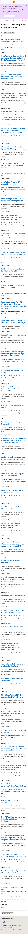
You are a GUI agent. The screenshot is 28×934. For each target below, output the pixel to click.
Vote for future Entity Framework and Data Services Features (12, 665)
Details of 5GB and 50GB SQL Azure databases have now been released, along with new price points (13, 95)
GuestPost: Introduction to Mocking (14, 596)
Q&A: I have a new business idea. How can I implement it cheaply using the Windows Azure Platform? (13, 837)
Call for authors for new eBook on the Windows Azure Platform (13, 270)
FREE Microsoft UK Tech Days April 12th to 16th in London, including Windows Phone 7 (13, 579)
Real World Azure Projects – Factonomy (10, 801)
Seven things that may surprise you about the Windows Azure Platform (13, 855)
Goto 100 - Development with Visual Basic (11, 20)
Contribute (3, 927)
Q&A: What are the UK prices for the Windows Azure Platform (14, 872)
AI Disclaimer (4, 925)
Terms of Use (19, 929)
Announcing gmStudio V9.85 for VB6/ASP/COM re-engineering (12, 199)
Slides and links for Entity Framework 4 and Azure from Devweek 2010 (11, 389)
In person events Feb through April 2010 (11, 561)
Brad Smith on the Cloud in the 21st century (12, 679)
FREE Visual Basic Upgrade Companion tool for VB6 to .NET (12, 40)
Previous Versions (13, 925)
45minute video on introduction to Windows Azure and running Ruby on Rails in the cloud (13, 236)
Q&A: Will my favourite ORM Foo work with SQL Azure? (12, 183)
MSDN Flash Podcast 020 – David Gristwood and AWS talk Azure (12, 696)
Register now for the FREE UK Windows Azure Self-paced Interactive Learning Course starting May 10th (14, 305)
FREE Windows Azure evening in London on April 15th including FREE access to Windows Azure (14, 353)
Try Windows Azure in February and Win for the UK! (13, 731)
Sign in (25, 2)
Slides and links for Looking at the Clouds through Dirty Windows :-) (13, 253)
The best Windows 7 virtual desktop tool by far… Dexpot (14, 286)
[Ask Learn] (22, 20)
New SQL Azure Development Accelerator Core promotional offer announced (11, 76)
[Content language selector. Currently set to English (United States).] (8, 918)
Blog (20, 925)
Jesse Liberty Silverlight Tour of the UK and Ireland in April (13, 508)
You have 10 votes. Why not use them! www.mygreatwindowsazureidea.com (13, 890)
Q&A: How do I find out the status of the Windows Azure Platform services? (11, 525)
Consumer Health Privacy (7, 929)
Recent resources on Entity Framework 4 (10, 423)
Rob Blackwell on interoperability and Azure (12, 371)
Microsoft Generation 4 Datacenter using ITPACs (13, 336)
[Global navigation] (1, 2)
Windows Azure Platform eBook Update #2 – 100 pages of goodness (13, 148)
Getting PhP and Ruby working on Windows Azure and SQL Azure (13, 458)
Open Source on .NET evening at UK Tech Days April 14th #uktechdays (14, 321)
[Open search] (21, 2)
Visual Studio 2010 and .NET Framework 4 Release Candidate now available (12, 713)
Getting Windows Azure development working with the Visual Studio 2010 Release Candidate (10, 646)
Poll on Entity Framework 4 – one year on (12, 406)
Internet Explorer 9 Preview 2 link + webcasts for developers (13, 113)
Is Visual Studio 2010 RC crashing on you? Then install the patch (13, 611)
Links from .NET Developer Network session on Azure (14, 491)
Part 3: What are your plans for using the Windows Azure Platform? (13, 785)
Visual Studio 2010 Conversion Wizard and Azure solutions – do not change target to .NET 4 (12, 544)
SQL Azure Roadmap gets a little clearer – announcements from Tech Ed (12, 165)
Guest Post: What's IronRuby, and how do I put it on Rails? (13, 474)
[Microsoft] (14, 2)
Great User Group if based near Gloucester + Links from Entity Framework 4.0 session (12, 217)
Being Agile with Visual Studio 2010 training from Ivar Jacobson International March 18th (13, 767)
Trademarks (3, 932)
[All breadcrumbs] (2, 20)
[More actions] (25, 20)
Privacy (9, 927)
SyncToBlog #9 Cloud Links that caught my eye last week (12, 628)
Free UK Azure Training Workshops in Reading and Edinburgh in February (13, 819)
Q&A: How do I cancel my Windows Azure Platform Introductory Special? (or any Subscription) (13, 130)
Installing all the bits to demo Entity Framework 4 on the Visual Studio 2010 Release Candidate (13, 440)
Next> (2, 907)
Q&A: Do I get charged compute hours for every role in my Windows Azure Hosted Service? (13, 749)
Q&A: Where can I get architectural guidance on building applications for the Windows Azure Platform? (13, 58)
